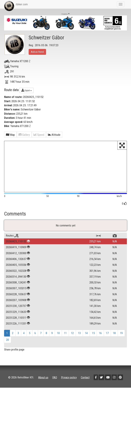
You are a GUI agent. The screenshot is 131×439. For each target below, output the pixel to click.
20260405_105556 (16, 277)
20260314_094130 (16, 289)
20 (7, 352)
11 (65, 346)
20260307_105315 (16, 301)
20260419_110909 (16, 260)
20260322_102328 (16, 283)
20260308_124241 (16, 295)
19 (121, 346)
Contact (85, 390)
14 (86, 346)
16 (100, 346)
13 (79, 346)
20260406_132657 (16, 272)
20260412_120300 (16, 266)
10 (58, 346)
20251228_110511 (16, 330)
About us (43, 390)
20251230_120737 (16, 319)
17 (107, 346)
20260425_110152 (16, 254)
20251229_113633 (16, 324)
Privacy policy (69, 390)
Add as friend (37, 51)
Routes (12, 248)
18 (114, 346)
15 (93, 346)
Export (26, 90)
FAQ (54, 390)
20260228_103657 (16, 307)
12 (72, 346)
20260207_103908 (16, 313)
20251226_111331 (16, 336)
